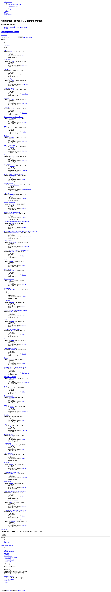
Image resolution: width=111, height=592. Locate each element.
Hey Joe (12, 61)
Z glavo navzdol (8, 396)
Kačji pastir (7, 288)
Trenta (6, 358)
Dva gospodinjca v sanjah (11, 79)
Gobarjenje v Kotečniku (10, 348)
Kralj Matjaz (13, 242)
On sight (6, 107)
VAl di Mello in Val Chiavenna (12, 212)
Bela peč (6, 405)
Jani (23, 306)
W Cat (5, 319)
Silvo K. (12, 118)
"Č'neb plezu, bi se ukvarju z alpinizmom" (15, 510)
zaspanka (12, 521)
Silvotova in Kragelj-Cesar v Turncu (13, 117)
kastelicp (12, 147)
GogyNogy (25, 84)
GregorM (12, 175)
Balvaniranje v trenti (9, 145)
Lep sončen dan (8, 434)
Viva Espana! (7, 164)
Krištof (12, 270)
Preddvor (6, 260)
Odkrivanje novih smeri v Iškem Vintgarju (15, 491)
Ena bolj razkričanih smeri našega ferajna (15, 310)
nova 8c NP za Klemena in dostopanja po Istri (16, 250)
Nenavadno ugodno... (10, 88)
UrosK (24, 179)
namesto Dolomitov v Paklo (11, 472)
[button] (7, 45)
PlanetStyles (21, 590)
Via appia (6, 98)
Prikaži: (7, 531)
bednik (24, 354)
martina (12, 137)
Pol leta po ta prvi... (9, 279)
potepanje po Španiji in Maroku (12, 329)
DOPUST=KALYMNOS (10, 377)
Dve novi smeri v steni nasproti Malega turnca (16, 221)
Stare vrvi (6, 50)
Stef (11, 311)
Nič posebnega (8, 481)
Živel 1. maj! (7, 59)
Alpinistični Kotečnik (9, 202)
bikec (23, 265)
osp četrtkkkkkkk (8, 183)
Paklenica (6, 126)
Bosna (6, 69)
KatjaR (24, 325)
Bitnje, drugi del (8, 240)
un (10, 70)
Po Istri (6, 155)
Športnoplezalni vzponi (10, 32)
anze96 (12, 128)
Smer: (36, 531)
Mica (11, 261)
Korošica (6, 462)
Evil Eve (12, 194)
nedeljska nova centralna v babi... (13, 520)
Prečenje (6, 136)
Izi (23, 256)
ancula (12, 213)
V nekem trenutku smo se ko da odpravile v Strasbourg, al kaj (20, 231)
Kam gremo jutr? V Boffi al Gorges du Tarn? (15, 367)
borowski (24, 122)
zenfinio (24, 430)
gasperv (24, 198)
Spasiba (24, 170)
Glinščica (6, 415)
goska (24, 132)
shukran (12, 166)
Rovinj (5, 424)
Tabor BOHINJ (8, 269)
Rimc (5, 386)
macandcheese (14, 185)
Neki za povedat (8, 453)
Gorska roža (7, 443)
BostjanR (12, 359)
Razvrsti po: (21, 531)
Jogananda (7, 300)
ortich (24, 296)
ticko (23, 458)
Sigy (11, 51)
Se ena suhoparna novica (11, 500)
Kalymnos (7, 339)
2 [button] (4, 43)
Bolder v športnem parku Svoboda (13, 174)
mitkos (12, 204)
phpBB (9, 590)
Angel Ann (25, 411)
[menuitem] (14, 4)
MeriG (11, 280)
